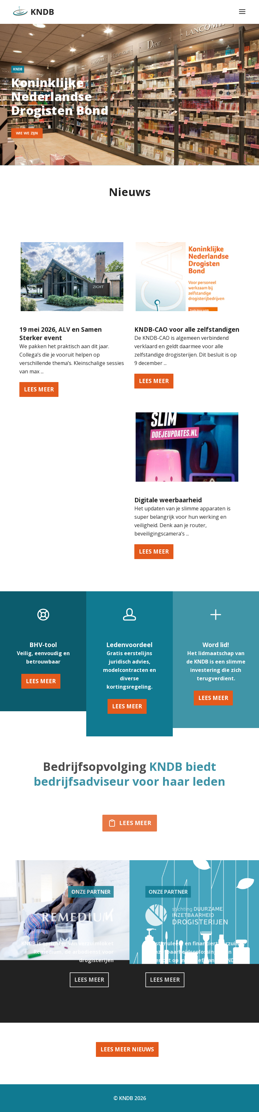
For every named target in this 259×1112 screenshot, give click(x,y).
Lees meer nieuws (127, 1049)
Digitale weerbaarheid (168, 500)
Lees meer (41, 681)
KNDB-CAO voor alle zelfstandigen (186, 329)
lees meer (39, 389)
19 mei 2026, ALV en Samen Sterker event (60, 333)
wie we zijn (25, 133)
